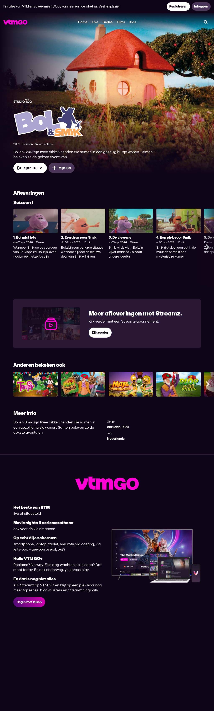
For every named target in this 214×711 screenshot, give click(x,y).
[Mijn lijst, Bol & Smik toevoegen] (61, 168)
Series (107, 22)
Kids (132, 22)
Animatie (114, 427)
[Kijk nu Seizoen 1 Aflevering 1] (30, 168)
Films (121, 22)
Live (95, 22)
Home (82, 22)
